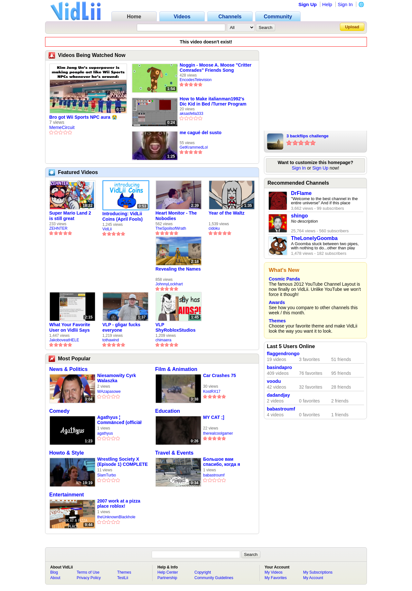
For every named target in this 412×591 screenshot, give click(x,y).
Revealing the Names (178, 269)
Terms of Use (88, 572)
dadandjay (278, 395)
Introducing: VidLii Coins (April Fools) (122, 216)
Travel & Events (174, 453)
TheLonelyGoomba (314, 238)
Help (327, 4)
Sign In (345, 4)
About (55, 578)
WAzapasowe (109, 391)
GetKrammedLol (194, 147)
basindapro (279, 367)
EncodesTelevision (195, 80)
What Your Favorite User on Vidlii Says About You (69, 327)
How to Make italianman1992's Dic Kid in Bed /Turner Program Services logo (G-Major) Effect (213, 101)
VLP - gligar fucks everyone (121, 327)
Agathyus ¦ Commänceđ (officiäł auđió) (119, 420)
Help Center (167, 572)
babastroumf (214, 475)
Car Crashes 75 (219, 375)
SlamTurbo (106, 475)
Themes (277, 320)
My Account (313, 578)
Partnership (167, 578)
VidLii (107, 229)
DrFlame (301, 193)
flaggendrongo (283, 353)
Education (167, 411)
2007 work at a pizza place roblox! (118, 503)
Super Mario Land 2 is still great (70, 215)
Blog (54, 572)
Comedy (59, 411)
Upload (352, 26)
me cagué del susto (200, 132)
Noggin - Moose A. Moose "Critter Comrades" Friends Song (215, 67)
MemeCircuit (62, 127)
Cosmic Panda (284, 279)
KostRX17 (211, 391)
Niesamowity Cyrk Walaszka (116, 378)
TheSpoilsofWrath (170, 228)
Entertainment (66, 494)
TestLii (122, 578)
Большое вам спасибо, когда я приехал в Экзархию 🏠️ (226, 462)
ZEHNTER (58, 228)
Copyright (202, 572)
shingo (299, 215)
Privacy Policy (89, 578)
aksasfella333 (191, 113)
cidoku (214, 228)
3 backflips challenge (307, 136)
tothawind (110, 340)
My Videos (274, 572)
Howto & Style (66, 453)
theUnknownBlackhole (116, 517)
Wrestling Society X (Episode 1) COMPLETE (122, 462)
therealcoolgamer (218, 433)
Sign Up (307, 4)
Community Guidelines (213, 578)
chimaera (163, 340)
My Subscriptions (317, 572)
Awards (277, 302)
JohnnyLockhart (169, 284)
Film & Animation (176, 369)
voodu (274, 381)
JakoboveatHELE (64, 340)
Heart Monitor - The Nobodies (176, 215)
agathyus (105, 433)
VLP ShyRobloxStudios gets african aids (175, 327)
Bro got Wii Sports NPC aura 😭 (83, 117)
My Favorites (276, 578)
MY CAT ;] (213, 417)
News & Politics (68, 369)
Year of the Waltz (227, 213)
